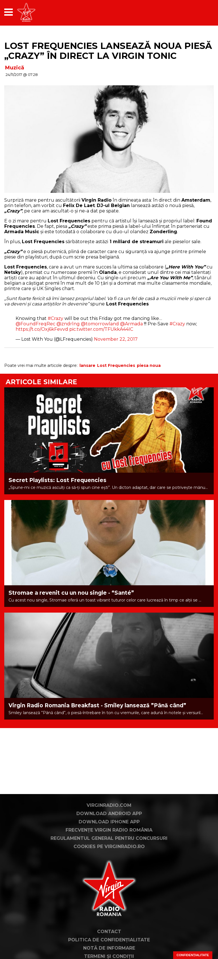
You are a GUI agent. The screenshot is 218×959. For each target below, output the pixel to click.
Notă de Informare (109, 948)
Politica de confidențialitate (109, 940)
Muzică (14, 68)
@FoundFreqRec (35, 323)
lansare (87, 365)
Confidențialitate (193, 955)
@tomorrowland (100, 323)
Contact (109, 931)
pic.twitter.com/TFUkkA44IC (101, 329)
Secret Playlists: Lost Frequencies (57, 480)
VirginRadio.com (109, 805)
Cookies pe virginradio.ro (109, 846)
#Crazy (55, 318)
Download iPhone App (109, 821)
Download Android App (109, 813)
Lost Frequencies (116, 365)
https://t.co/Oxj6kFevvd (42, 329)
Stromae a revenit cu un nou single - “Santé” (71, 593)
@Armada (131, 323)
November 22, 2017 (116, 339)
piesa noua (149, 365)
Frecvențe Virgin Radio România (109, 830)
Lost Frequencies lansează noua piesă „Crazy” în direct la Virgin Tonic (108, 50)
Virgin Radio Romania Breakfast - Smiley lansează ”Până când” (97, 705)
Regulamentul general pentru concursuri (109, 838)
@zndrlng (68, 323)
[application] (199, 12)
